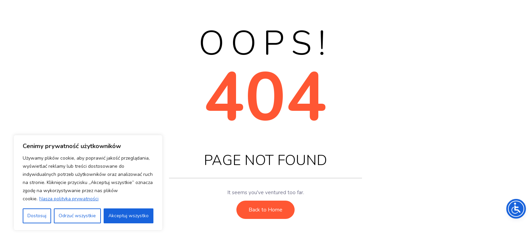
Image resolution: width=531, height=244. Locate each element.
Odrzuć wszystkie (77, 215)
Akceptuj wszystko (128, 215)
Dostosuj (36, 215)
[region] (88, 182)
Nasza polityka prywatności (69, 199)
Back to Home (265, 210)
